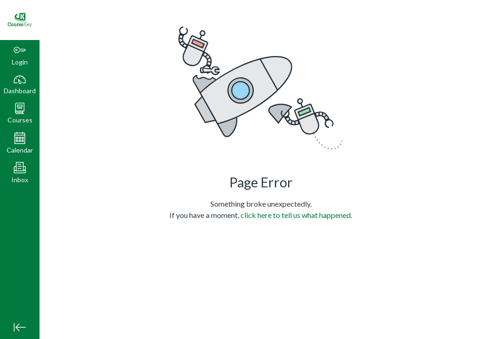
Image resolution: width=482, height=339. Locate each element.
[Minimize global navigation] (20, 327)
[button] (20, 113)
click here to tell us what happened (296, 214)
